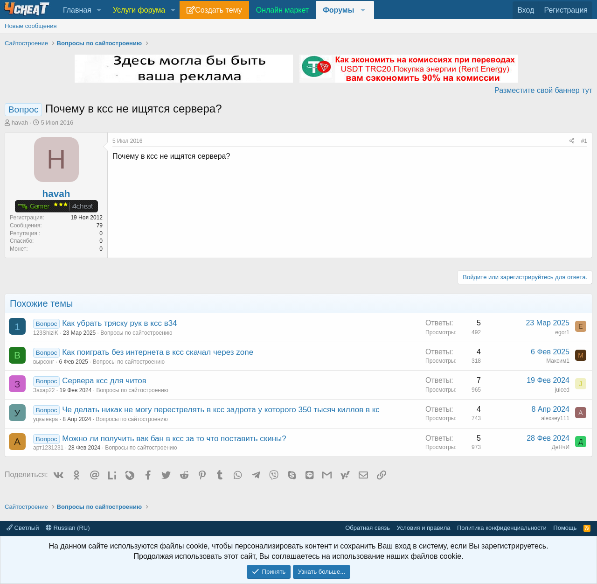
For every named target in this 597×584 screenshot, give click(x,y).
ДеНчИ (560, 447)
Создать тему (218, 10)
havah (20, 122)
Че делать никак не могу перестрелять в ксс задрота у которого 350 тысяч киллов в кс (221, 409)
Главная (77, 10)
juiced (562, 390)
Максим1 (557, 361)
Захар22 (44, 390)
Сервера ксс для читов (104, 380)
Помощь (564, 527)
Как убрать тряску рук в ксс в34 (119, 323)
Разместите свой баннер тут (543, 90)
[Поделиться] (572, 141)
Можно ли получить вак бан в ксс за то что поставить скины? (174, 438)
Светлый (23, 527)
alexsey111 (555, 418)
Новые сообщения (31, 25)
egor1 (562, 332)
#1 (584, 141)
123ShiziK (45, 333)
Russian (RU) (68, 527)
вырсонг (44, 362)
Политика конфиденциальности (502, 527)
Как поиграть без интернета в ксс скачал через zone (157, 352)
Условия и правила (423, 527)
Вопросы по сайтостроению (136, 333)
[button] (99, 10)
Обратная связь (367, 527)
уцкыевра (45, 419)
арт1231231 (48, 447)
